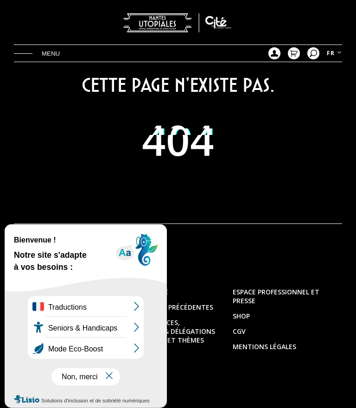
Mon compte (274, 53)
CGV (239, 331)
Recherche (313, 53)
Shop (241, 316)
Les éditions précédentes (168, 307)
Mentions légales (264, 346)
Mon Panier (294, 53)
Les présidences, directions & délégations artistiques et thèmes (169, 331)
